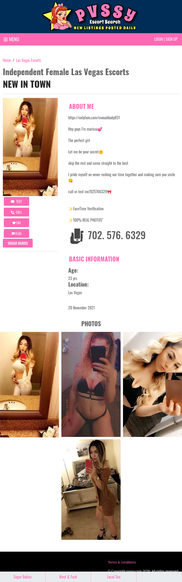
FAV (16, 222)
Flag (16, 233)
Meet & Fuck (68, 577)
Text (16, 201)
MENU (11, 39)
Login (158, 39)
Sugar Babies (18, 243)
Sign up (171, 39)
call (16, 212)
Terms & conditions (122, 562)
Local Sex (113, 577)
